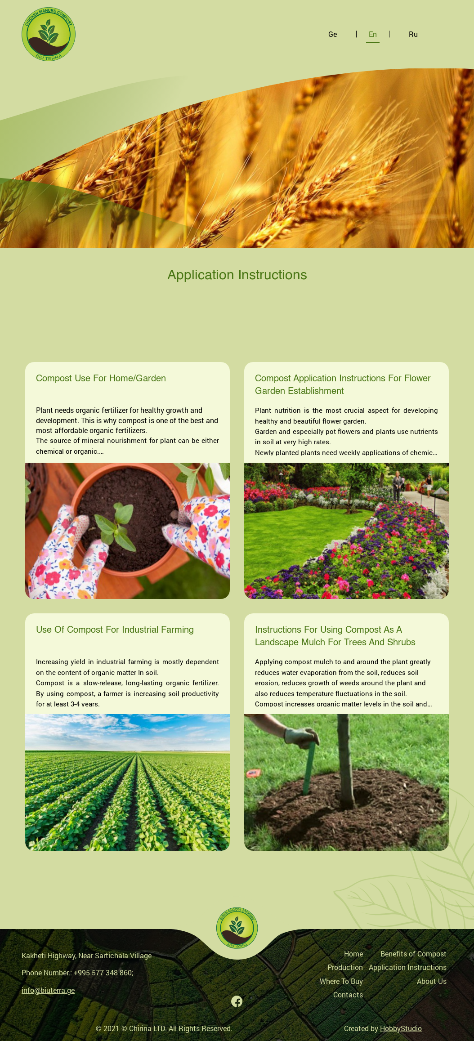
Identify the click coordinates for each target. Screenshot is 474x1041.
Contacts (348, 994)
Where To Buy (341, 981)
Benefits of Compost (413, 953)
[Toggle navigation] (445, 34)
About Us (432, 981)
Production (345, 967)
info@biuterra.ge (48, 990)
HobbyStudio (401, 1028)
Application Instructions (408, 967)
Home (353, 953)
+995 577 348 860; (104, 972)
